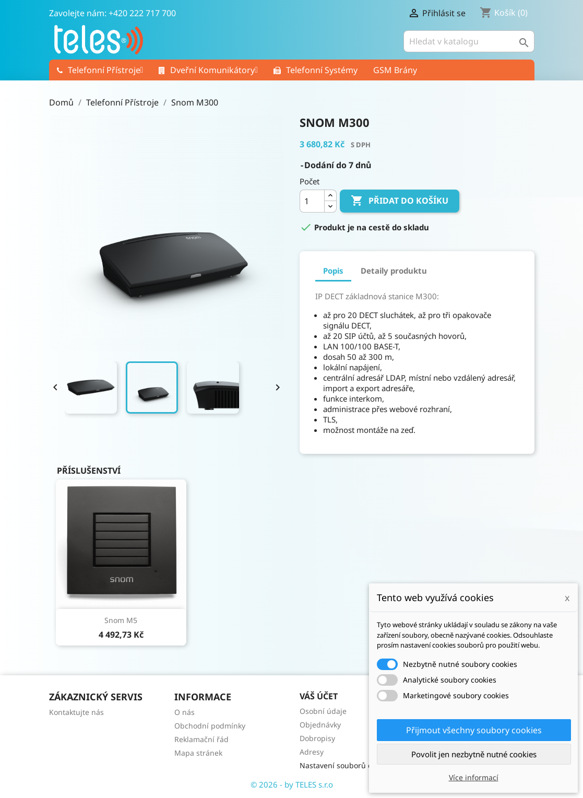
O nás (184, 712)
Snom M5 (120, 620)
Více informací (473, 777)
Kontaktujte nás (76, 712)
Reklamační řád (201, 739)
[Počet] (312, 201)
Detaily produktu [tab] (394, 270)
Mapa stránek (198, 753)
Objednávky (320, 725)
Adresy (312, 752)
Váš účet (319, 696)
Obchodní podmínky (209, 726)
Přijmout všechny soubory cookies (474, 730)
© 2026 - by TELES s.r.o (292, 784)
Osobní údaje (323, 711)
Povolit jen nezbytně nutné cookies (474, 754)
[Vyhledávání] (468, 41)
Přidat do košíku (399, 201)
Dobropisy (317, 738)
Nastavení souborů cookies (347, 765)
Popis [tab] (333, 270)
